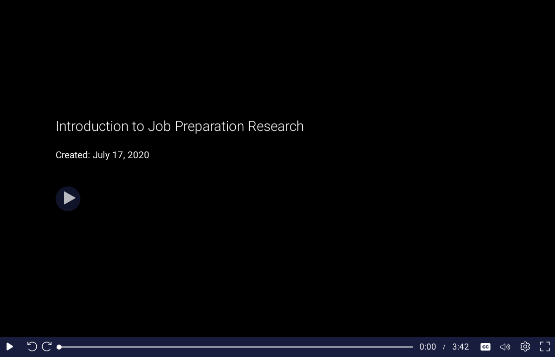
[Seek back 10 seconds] (30, 347)
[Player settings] (525, 347)
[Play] (68, 198)
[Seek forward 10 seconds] (49, 347)
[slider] (236, 347)
